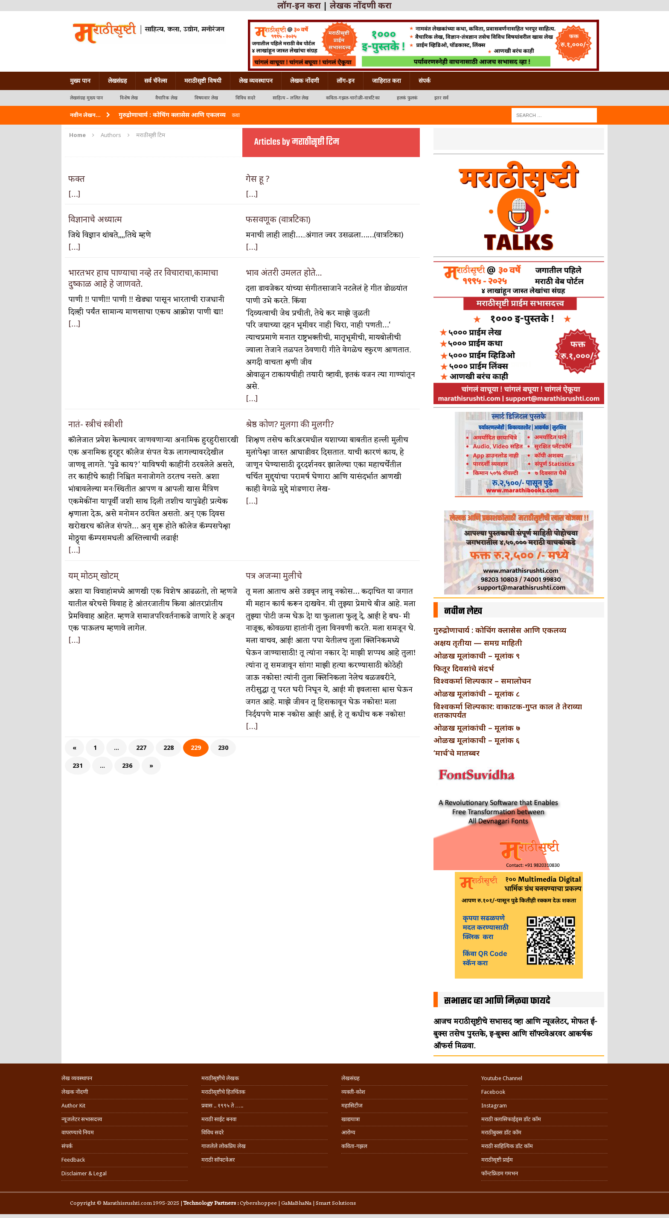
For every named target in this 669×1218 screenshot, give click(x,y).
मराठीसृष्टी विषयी (202, 80)
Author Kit (73, 1105)
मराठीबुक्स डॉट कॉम (501, 1132)
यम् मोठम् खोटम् (93, 575)
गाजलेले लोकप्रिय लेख (223, 1146)
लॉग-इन (346, 80)
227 (141, 747)
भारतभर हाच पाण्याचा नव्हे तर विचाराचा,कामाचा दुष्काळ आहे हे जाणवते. (143, 278)
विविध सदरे (246, 98)
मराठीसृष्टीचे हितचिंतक (223, 1092)
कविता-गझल (354, 1146)
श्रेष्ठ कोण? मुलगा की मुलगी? (290, 424)
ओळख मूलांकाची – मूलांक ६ (476, 740)
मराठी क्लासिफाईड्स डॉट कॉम (511, 1119)
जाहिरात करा (386, 80)
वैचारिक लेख (166, 98)
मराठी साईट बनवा (218, 1119)
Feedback (73, 1160)
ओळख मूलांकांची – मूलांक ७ (476, 728)
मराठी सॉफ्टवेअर (218, 1160)
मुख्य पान (80, 80)
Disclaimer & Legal (84, 1173)
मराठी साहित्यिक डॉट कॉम (507, 1146)
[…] (74, 194)
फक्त (76, 178)
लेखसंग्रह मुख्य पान (86, 98)
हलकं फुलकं (407, 98)
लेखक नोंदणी (304, 80)
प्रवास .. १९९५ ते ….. (222, 1105)
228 (168, 747)
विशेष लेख (129, 98)
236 (127, 765)
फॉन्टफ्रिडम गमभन (499, 1173)
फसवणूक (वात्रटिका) (278, 219)
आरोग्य (348, 1132)
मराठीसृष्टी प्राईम (497, 1160)
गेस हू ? (257, 178)
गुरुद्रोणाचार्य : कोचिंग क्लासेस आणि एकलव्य (499, 630)
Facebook (493, 1092)
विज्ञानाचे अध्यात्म (95, 219)
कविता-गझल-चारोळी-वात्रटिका (353, 98)
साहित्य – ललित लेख (291, 98)
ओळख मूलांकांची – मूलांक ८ (476, 693)
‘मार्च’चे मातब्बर (456, 753)
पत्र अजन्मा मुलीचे (274, 575)
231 (78, 765)
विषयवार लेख (206, 98)
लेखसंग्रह (117, 80)
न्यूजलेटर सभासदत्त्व (81, 1119)
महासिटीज (352, 1105)
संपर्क (424, 80)
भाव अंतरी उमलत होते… (284, 272)
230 (223, 747)
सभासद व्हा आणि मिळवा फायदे (497, 1001)
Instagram (494, 1105)
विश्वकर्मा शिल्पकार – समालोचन (482, 681)
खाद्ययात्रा (350, 1119)
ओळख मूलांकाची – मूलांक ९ (476, 655)
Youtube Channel (501, 1078)
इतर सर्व (441, 98)
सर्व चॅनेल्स (155, 80)
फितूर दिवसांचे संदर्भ (463, 668)
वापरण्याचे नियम (77, 1132)
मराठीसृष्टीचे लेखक (220, 1078)
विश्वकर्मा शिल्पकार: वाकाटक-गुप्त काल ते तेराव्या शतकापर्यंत (507, 710)
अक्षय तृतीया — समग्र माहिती (477, 643)
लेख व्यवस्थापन (256, 80)
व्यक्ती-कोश (353, 1092)
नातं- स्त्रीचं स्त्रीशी (95, 424)
